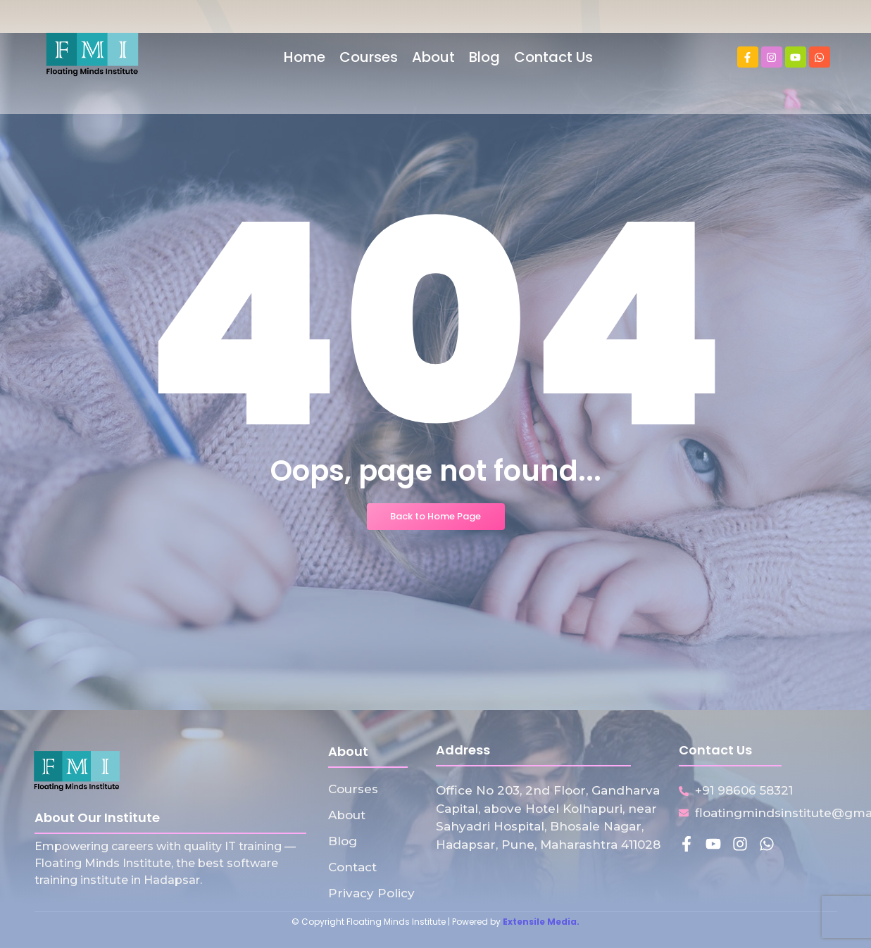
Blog (342, 841)
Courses (353, 789)
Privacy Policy (371, 893)
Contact (352, 867)
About (346, 815)
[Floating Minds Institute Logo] (92, 54)
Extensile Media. (541, 922)
